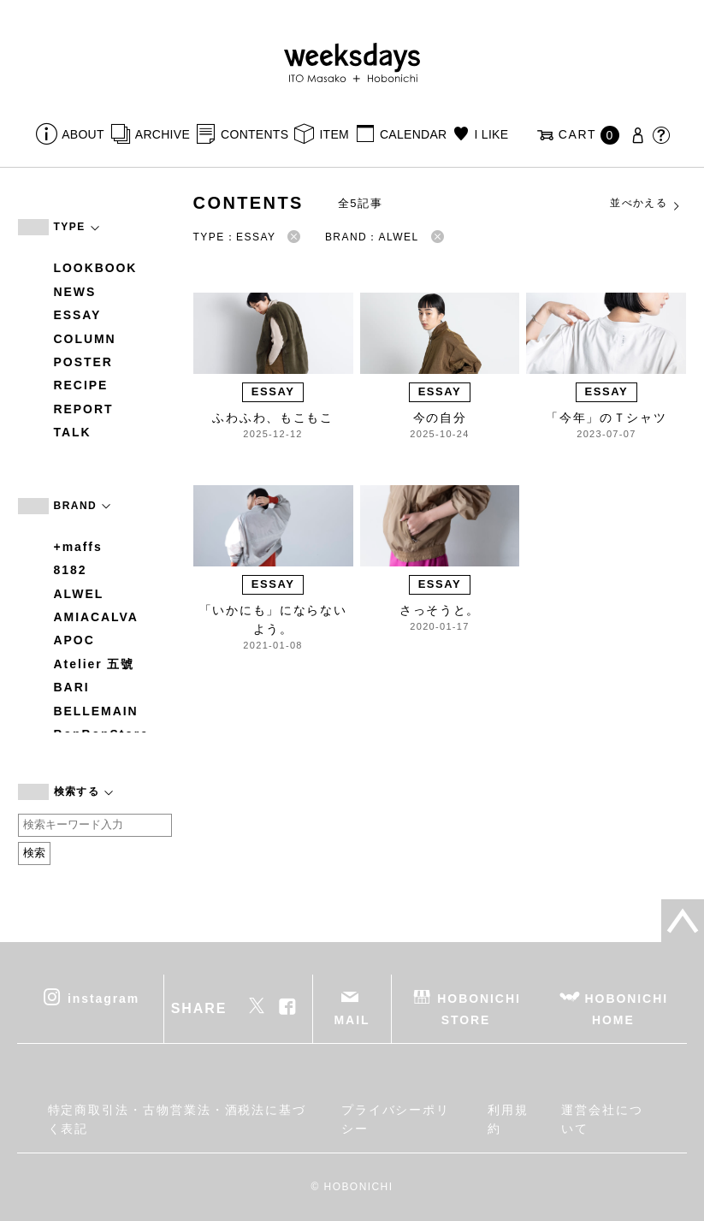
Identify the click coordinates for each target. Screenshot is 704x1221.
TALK (73, 432)
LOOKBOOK (96, 268)
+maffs (78, 547)
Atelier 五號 (94, 664)
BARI (72, 687)
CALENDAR (413, 134)
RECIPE (81, 385)
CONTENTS (254, 134)
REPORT (84, 409)
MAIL (352, 1020)
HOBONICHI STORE (478, 1008)
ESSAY (78, 315)
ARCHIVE (162, 134)
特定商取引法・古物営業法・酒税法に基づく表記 (177, 1119)
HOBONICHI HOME (626, 1008)
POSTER (83, 362)
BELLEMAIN (96, 711)
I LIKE (492, 134)
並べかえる (646, 203)
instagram (103, 998)
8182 (70, 570)
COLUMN (85, 339)
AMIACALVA (96, 617)
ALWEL (79, 594)
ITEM (334, 134)
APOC (74, 640)
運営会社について (602, 1119)
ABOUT (83, 134)
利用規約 (508, 1119)
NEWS (75, 292)
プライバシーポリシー (395, 1119)
